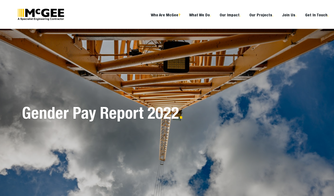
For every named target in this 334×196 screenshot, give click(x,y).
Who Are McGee (165, 15)
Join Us (289, 15)
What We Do (200, 15)
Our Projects (261, 15)
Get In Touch (317, 15)
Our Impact (230, 15)
